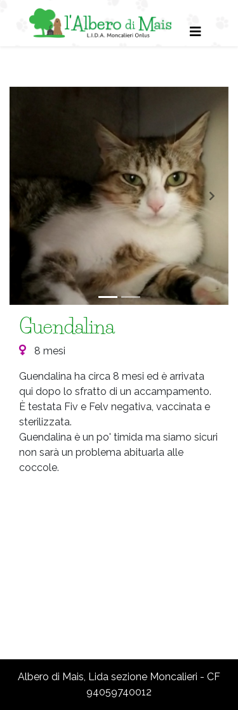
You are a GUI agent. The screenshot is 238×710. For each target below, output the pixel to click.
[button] (26, 195)
